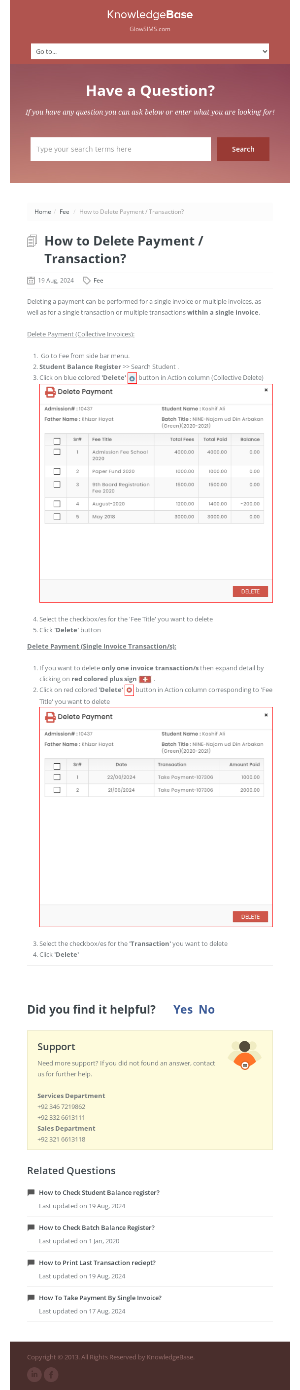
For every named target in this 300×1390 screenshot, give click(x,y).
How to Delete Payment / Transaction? (123, 249)
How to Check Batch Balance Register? (97, 1227)
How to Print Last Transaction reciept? (97, 1262)
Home (42, 211)
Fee (64, 211)
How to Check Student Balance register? (99, 1192)
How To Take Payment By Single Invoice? (100, 1297)
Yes (183, 1009)
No (207, 1009)
